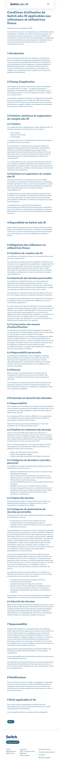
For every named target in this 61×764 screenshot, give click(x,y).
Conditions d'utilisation (47, 752)
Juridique (42, 755)
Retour (10, 721)
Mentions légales (44, 757)
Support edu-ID (12, 742)
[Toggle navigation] (48, 4)
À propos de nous (45, 749)
